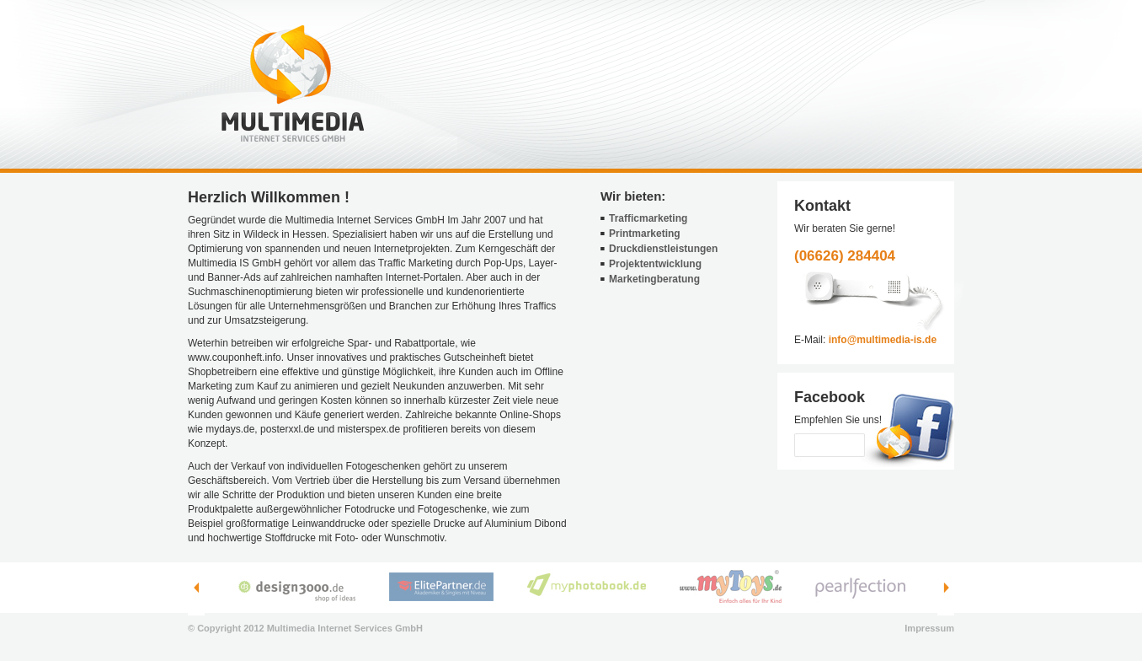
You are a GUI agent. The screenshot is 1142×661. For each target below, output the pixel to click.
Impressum (929, 628)
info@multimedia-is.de (883, 340)
